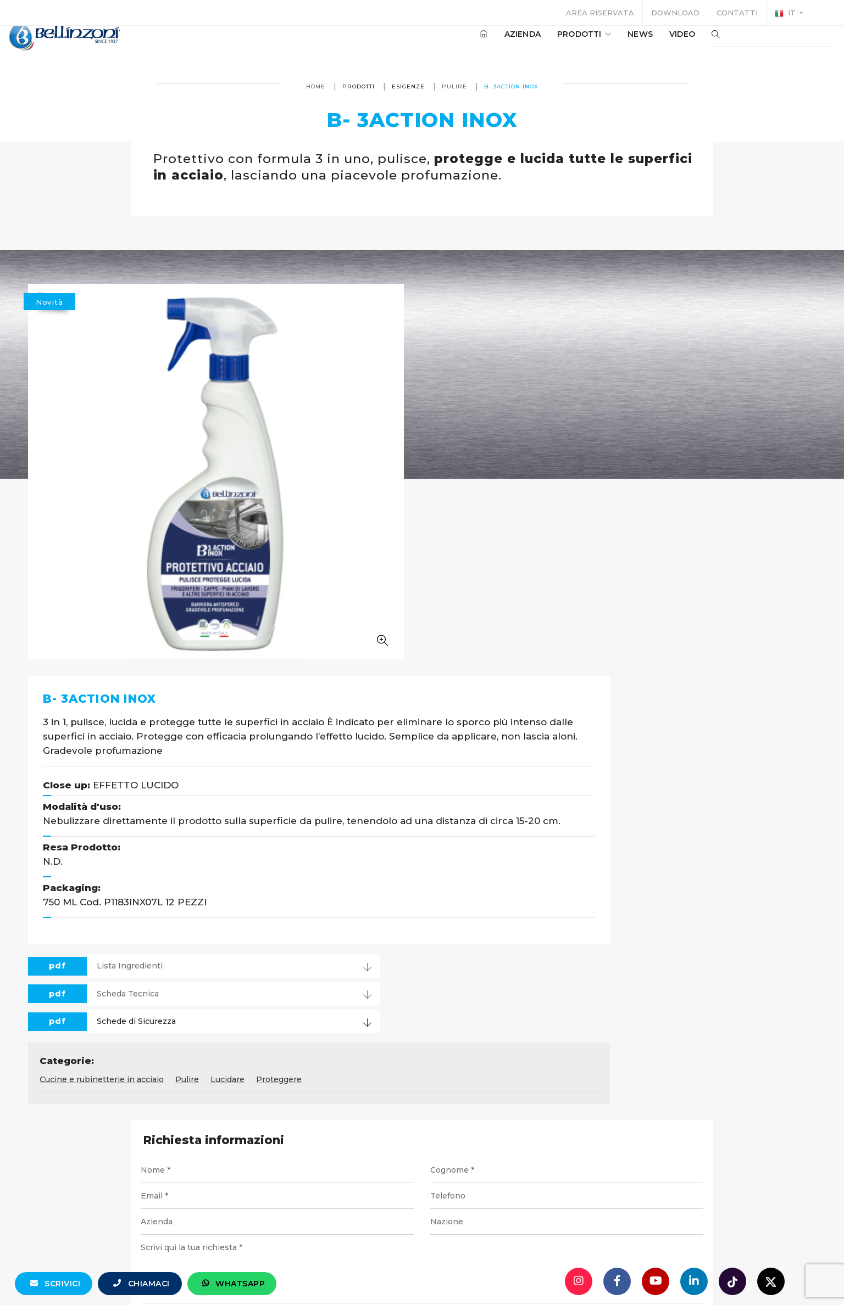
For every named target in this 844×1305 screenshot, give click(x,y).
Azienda (489, 43)
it (786, 13)
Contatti (737, 12)
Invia (638, 972)
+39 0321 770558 (484, 1179)
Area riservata (600, 12)
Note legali (438, 1219)
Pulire (454, 86)
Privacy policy (503, 1219)
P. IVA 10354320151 (362, 1219)
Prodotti (551, 43)
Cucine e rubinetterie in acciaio (372, 696)
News (607, 43)
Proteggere (550, 696)
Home (315, 86)
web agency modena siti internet (422, 1263)
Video (649, 43)
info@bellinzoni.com (375, 1179)
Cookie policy (574, 1219)
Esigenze (408, 86)
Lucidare (498, 696)
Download (675, 12)
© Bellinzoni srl (278, 1219)
